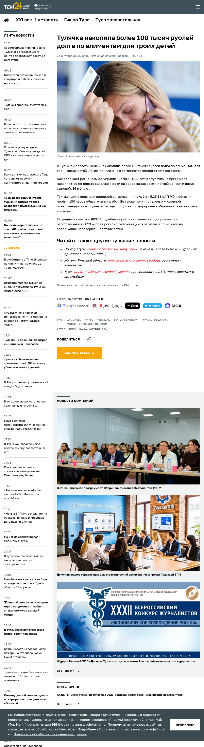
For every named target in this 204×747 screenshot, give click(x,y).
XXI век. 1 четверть (37, 20)
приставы (103, 320)
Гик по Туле (76, 20)
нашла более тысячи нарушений (112, 249)
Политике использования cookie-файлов (131, 729)
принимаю (185, 724)
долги (89, 320)
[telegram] (152, 305)
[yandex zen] (132, 306)
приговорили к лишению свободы (134, 260)
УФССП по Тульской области (87, 324)
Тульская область (126, 320)
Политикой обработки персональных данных (50, 734)
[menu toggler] (198, 6)
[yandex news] (107, 306)
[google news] (73, 306)
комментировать (79, 353)
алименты (74, 320)
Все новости (65, 670)
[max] (173, 305)
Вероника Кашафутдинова (88, 329)
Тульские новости (155, 320)
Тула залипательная (118, 20)
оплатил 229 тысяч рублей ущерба (101, 272)
